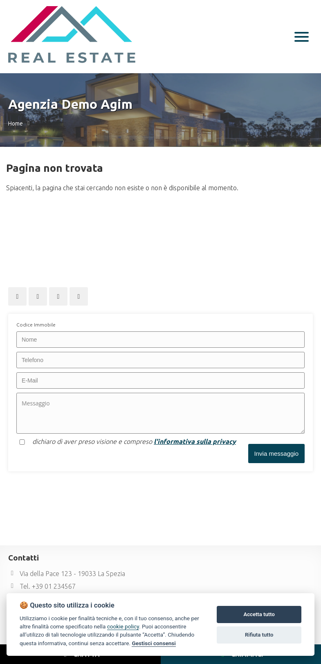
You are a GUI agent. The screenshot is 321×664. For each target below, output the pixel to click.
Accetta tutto (258, 614)
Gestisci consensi (153, 643)
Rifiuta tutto (259, 635)
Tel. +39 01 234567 (42, 586)
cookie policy (123, 626)
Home (15, 123)
